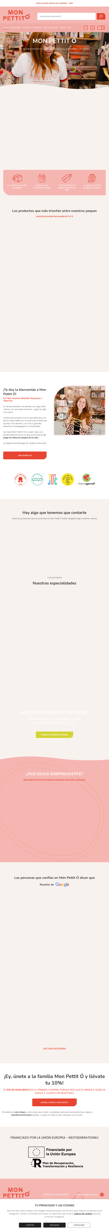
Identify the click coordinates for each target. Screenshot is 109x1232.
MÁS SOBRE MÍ (24, 455)
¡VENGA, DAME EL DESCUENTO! (54, 1102)
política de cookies (83, 1213)
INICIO (5, 27)
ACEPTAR (30, 1225)
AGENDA (63, 27)
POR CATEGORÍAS (15, 27)
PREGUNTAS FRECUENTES (55, 1194)
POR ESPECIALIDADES (51, 27)
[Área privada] (86, 28)
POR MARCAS (37, 27)
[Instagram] (102, 1195)
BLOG (69, 27)
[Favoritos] (93, 28)
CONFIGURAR (79, 1225)
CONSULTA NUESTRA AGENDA (54, 734)
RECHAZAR (54, 1225)
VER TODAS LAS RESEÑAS (54, 1048)
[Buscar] (101, 16)
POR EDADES (27, 27)
